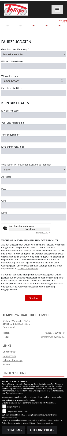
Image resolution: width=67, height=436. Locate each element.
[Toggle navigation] (57, 9)
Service (6, 364)
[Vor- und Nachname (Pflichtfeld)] (33, 127)
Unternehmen (9, 351)
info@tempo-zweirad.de (52, 337)
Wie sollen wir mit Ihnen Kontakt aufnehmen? (26, 167)
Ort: (3, 203)
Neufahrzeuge (9, 356)
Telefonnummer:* (10, 134)
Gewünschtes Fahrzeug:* (15, 49)
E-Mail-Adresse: (11, 110)
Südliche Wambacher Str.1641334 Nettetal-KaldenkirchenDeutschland (17, 324)
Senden (33, 297)
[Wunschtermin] (33, 81)
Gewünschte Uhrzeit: (13, 87)
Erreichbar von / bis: (12, 146)
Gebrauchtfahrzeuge (12, 360)
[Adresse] (33, 185)
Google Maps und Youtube (17, 411)
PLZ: (3, 191)
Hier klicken (29, 229)
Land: (4, 215)
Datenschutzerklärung (28, 268)
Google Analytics (13, 407)
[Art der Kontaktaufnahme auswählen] (33, 173)
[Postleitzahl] (33, 197)
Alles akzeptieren (42, 430)
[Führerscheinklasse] (33, 66)
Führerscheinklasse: (12, 61)
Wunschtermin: (10, 75)
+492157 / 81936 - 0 (54, 332)
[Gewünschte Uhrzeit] (33, 93)
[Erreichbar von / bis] (33, 151)
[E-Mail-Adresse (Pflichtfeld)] (33, 115)
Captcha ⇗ (43, 233)
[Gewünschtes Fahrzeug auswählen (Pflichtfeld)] (33, 54)
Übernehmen (13, 430)
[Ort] (33, 209)
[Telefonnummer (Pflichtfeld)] (33, 139)
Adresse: (6, 179)
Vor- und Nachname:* (13, 122)
